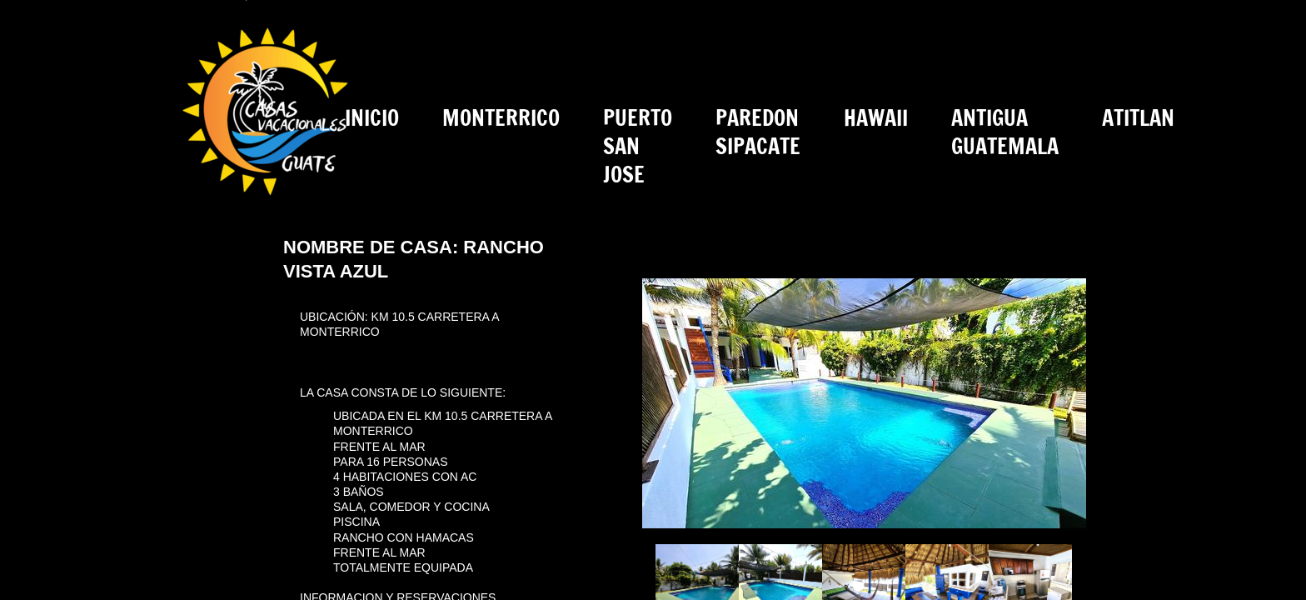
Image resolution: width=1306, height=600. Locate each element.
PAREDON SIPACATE (757, 132)
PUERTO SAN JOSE (637, 146)
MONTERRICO (501, 117)
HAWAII (876, 117)
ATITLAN (1138, 117)
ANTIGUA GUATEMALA (1005, 132)
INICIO (372, 117)
